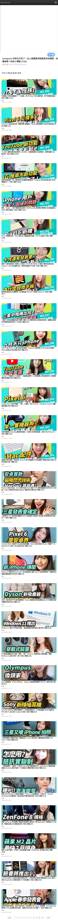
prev (9, 917)
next (48, 917)
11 (43, 917)
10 (39, 917)
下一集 (51, 55)
